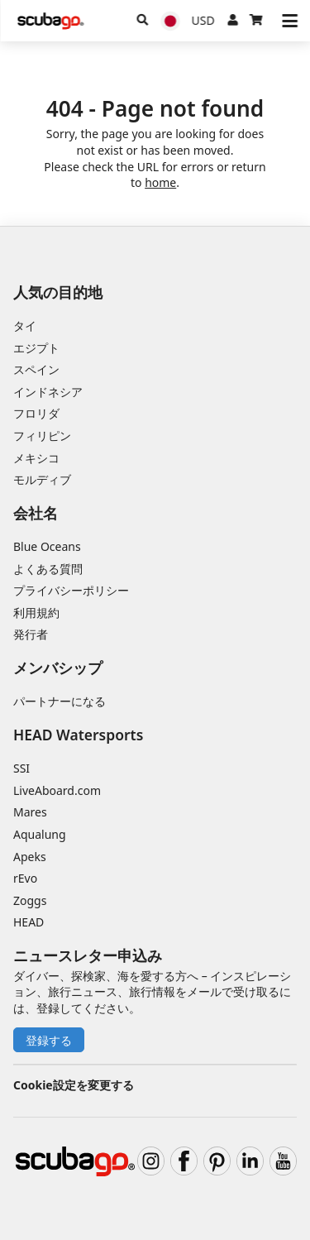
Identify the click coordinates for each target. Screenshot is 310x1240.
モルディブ (42, 479)
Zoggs (29, 900)
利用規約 (36, 612)
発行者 (30, 634)
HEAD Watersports (78, 734)
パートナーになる (59, 701)
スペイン (36, 369)
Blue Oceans (47, 546)
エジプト (36, 348)
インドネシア (48, 392)
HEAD (28, 922)
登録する (49, 1040)
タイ (24, 325)
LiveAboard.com (57, 790)
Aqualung (39, 834)
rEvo (25, 878)
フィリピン (42, 435)
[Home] (50, 21)
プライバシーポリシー (71, 590)
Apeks (29, 856)
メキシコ (36, 458)
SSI (21, 768)
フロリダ (36, 413)
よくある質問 (48, 569)
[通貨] (203, 21)
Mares (30, 812)
